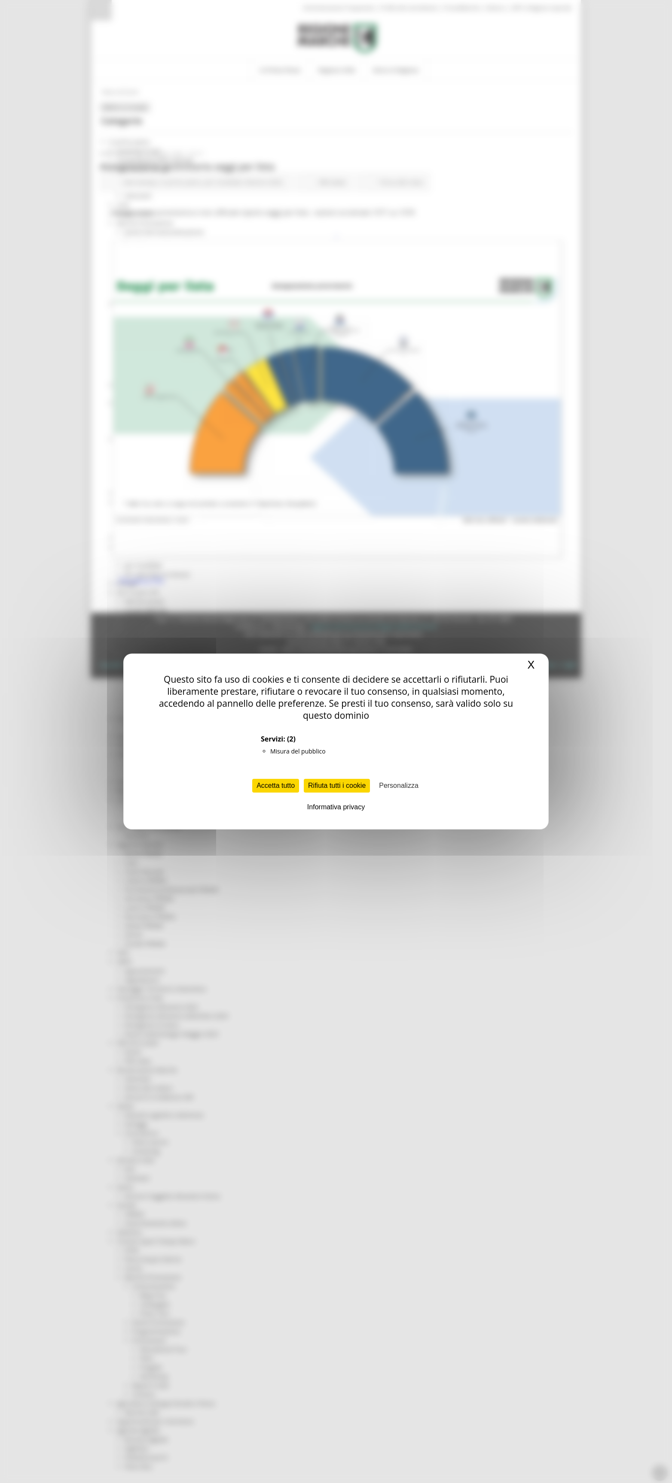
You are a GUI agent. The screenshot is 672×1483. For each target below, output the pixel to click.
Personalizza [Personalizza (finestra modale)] (398, 785)
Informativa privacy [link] (336, 807)
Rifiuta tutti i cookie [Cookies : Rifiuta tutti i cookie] (337, 785)
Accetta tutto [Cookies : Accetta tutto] (276, 785)
